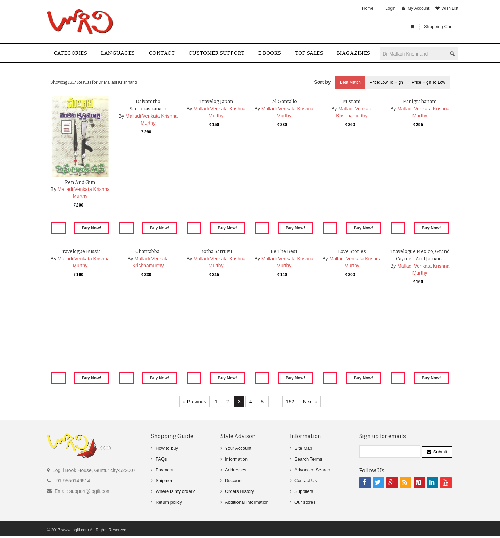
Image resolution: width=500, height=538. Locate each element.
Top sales (309, 53)
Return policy (169, 502)
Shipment (165, 480)
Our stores (305, 502)
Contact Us (305, 480)
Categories (70, 53)
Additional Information (247, 502)
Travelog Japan (216, 182)
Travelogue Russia (80, 332)
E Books (269, 53)
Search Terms (308, 459)
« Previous (194, 401)
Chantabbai (148, 332)
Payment (164, 469)
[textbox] (413, 53)
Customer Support (216, 53)
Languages (118, 53)
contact (162, 53)
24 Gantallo (284, 182)
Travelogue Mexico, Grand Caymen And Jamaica (420, 339)
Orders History (239, 491)
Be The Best (284, 332)
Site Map (303, 448)
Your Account (238, 448)
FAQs (161, 459)
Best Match (345, 82)
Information (236, 459)
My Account (418, 8)
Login (390, 8)
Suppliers (303, 491)
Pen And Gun (80, 182)
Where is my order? (175, 491)
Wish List (449, 8)
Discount (234, 480)
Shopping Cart (438, 26)
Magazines (353, 53)
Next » (310, 401)
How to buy (167, 448)
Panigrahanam (420, 182)
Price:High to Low (428, 82)
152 (290, 401)
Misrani (352, 182)
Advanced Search (312, 469)
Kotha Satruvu (216, 332)
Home (367, 8)
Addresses (235, 469)
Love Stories (351, 332)
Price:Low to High (384, 82)
